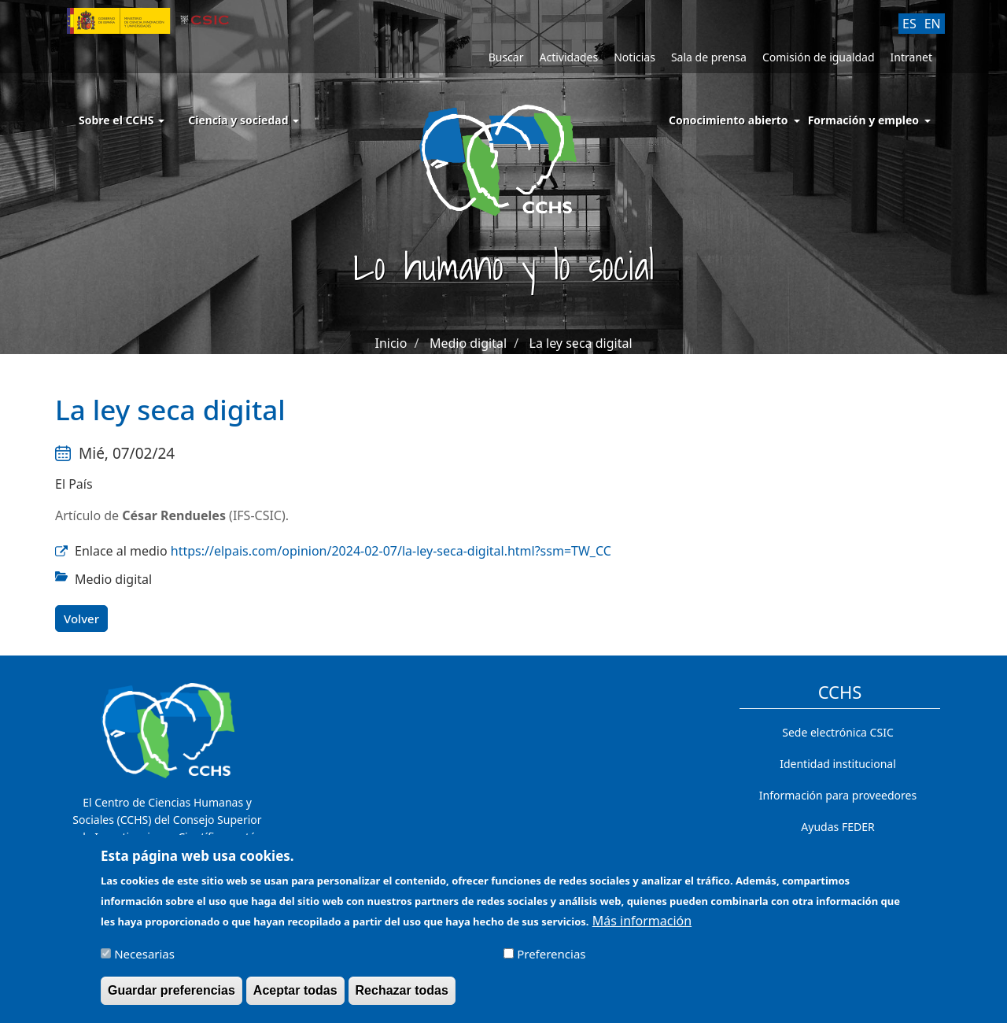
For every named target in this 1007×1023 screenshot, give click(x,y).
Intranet (911, 57)
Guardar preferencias (171, 997)
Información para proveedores (838, 795)
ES (909, 23)
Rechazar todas (402, 997)
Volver (81, 618)
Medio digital (468, 343)
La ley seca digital (581, 343)
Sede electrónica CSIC (837, 732)
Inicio (390, 343)
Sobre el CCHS (121, 120)
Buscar (506, 57)
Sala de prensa (709, 57)
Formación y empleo (863, 120)
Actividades (568, 57)
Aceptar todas (295, 997)
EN (932, 23)
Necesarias (144, 961)
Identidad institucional (838, 763)
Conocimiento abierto (728, 120)
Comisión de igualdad (818, 57)
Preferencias (551, 961)
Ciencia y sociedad (243, 120)
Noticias (634, 57)
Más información (642, 927)
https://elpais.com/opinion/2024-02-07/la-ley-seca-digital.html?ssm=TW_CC (391, 551)
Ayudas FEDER (837, 826)
